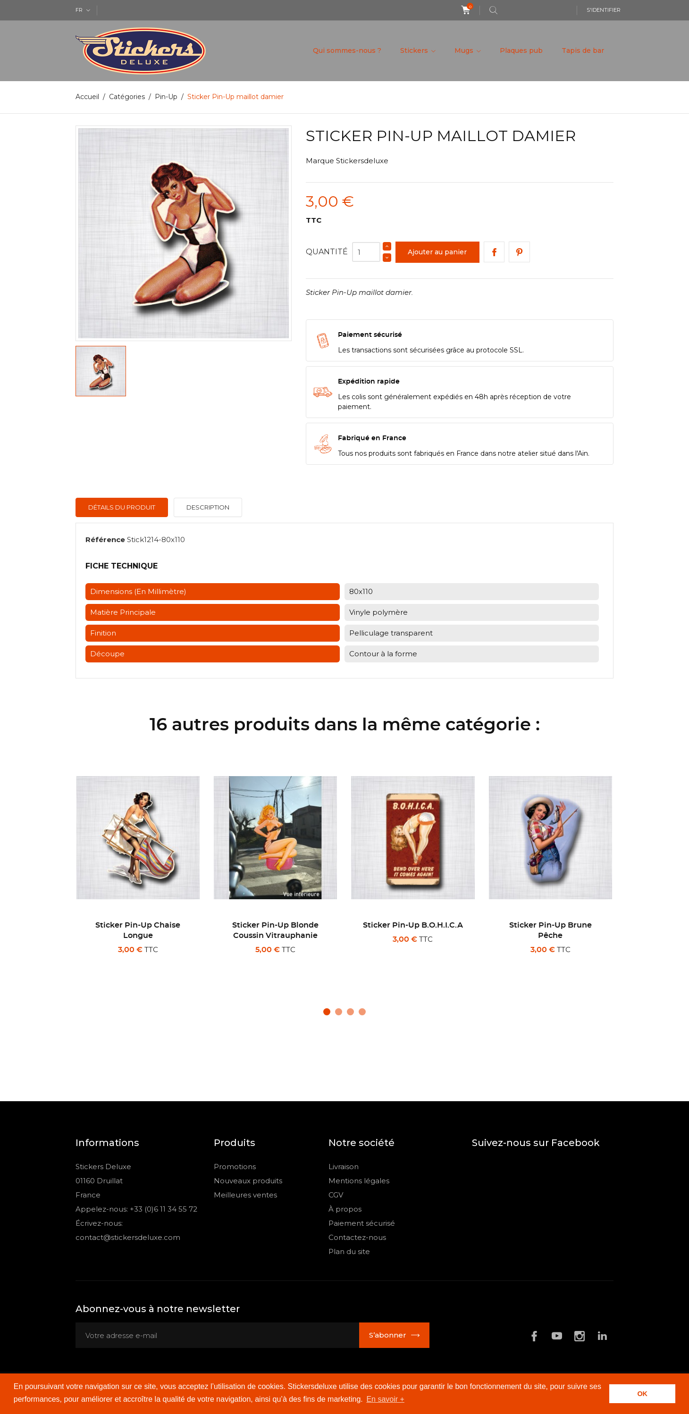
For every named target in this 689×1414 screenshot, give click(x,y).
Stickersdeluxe (362, 160)
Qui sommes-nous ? (347, 50)
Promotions (235, 1166)
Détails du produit (121, 507)
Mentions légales (358, 1180)
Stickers (415, 50)
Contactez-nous (357, 1237)
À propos (344, 1209)
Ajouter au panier (437, 252)
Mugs (464, 50)
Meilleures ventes (245, 1194)
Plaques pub (521, 50)
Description (207, 507)
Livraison (343, 1166)
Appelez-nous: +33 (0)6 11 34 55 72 (136, 1209)
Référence (105, 539)
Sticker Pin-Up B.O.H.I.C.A (413, 925)
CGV (335, 1194)
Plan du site (349, 1251)
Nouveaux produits (248, 1180)
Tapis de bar (583, 50)
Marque (320, 160)
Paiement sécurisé (361, 1223)
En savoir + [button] (385, 1399)
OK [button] (642, 1393)
